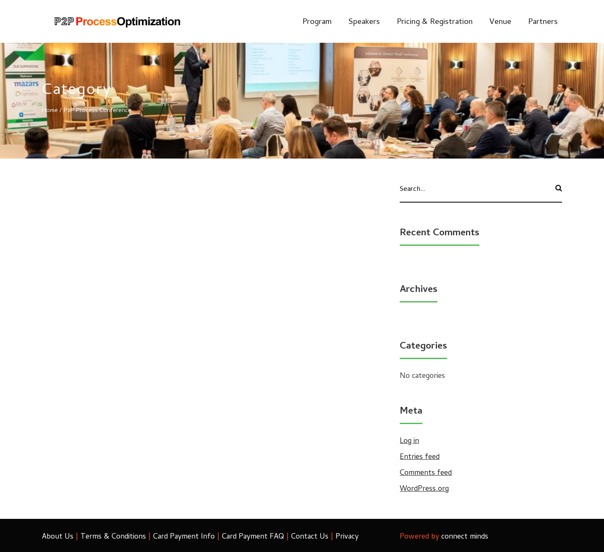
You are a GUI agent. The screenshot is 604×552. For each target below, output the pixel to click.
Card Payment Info (184, 537)
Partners (543, 22)
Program (317, 22)
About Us (57, 537)
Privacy (347, 537)
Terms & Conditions (113, 537)
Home (50, 111)
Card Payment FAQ (253, 537)
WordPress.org (424, 489)
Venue (500, 22)
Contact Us (309, 537)
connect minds (464, 537)
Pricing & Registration (435, 22)
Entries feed (420, 457)
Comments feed (426, 473)
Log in (409, 441)
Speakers (364, 22)
